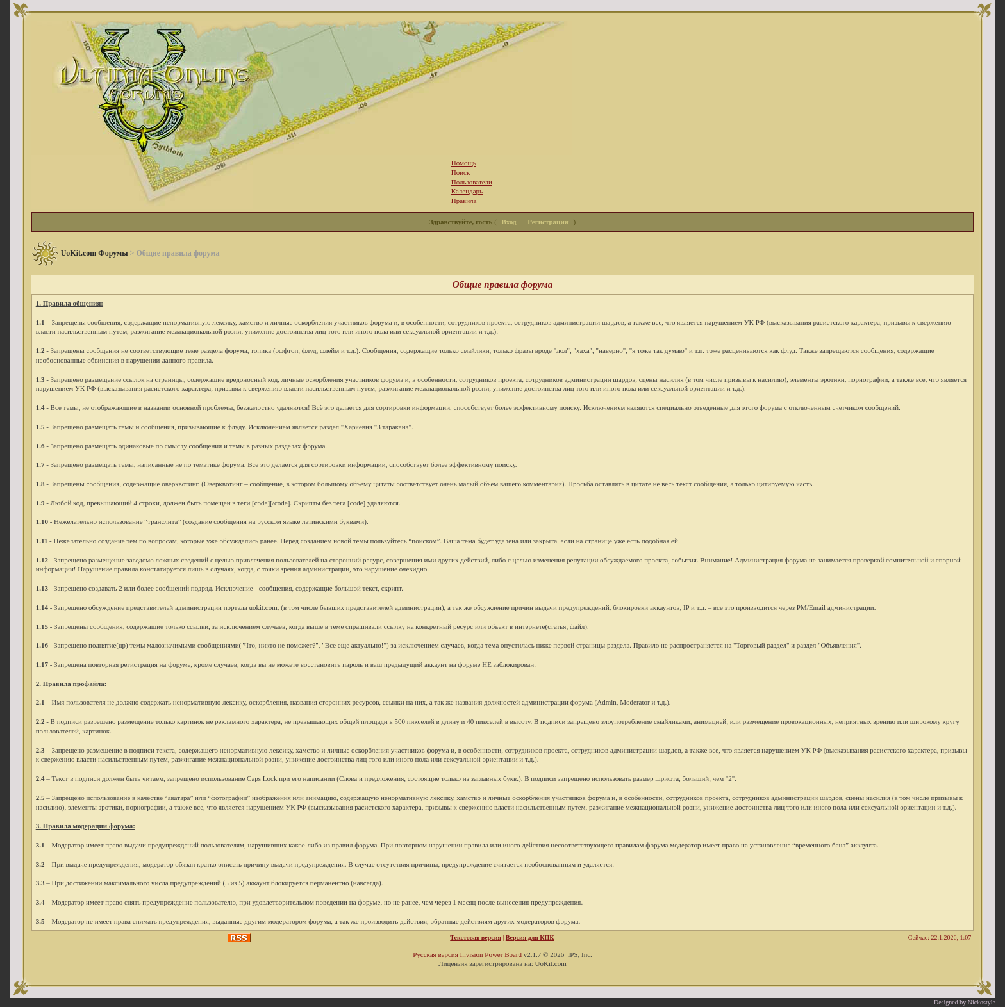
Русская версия (435, 954)
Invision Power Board (491, 954)
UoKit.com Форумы (94, 253)
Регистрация (547, 221)
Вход (509, 221)
